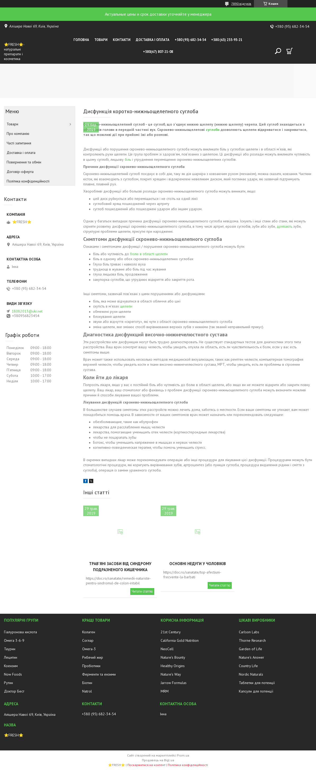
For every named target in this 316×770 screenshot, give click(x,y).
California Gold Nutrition (180, 640)
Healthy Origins (173, 665)
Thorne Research (252, 640)
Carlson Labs (249, 632)
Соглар (88, 640)
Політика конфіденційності (28, 181)
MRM (165, 691)
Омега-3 (89, 649)
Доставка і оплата (152, 40)
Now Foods (13, 674)
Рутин (8, 682)
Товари (101, 40)
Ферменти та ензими (99, 674)
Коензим (11, 665)
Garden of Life (250, 649)
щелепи (126, 306)
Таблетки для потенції (257, 682)
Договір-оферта (20, 171)
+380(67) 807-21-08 (158, 51)
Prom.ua (183, 755)
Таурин (9, 649)
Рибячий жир (92, 657)
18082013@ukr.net (27, 311)
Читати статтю (142, 591)
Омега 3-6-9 (14, 640)
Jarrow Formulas (174, 682)
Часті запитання (19, 143)
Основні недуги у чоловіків (197, 563)
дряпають (284, 226)
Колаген (88, 632)
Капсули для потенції (256, 691)
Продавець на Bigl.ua (158, 760)
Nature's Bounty (173, 657)
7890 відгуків (241, 4)
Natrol (87, 691)
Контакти (122, 40)
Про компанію (18, 133)
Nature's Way (171, 674)
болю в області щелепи (149, 253)
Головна (81, 40)
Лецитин (10, 657)
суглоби (213, 129)
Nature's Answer (251, 657)
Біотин (87, 682)
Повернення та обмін (24, 162)
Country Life (248, 665)
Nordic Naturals (251, 674)
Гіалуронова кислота (20, 632)
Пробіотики (91, 665)
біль (128, 159)
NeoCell (167, 649)
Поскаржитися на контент (146, 765)
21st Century (171, 632)
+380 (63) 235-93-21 (226, 40)
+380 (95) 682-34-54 (190, 40)
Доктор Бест (14, 691)
